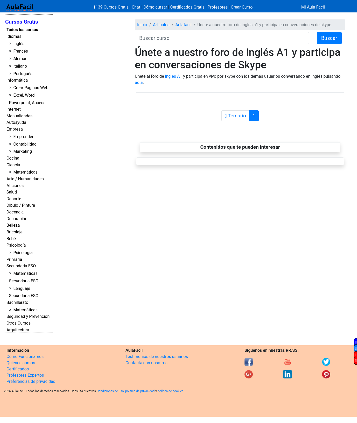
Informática (17, 80)
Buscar (329, 38)
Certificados (17, 369)
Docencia (15, 212)
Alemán (20, 58)
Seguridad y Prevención (28, 316)
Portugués (22, 73)
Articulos (161, 24)
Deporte (13, 198)
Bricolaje (14, 232)
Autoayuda (16, 122)
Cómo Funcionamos (25, 356)
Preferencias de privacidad (30, 381)
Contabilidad (25, 144)
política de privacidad (140, 391)
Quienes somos (20, 362)
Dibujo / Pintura (20, 205)
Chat (136, 7)
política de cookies (171, 391)
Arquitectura (17, 329)
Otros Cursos (18, 323)
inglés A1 (173, 76)
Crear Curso (242, 7)
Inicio (142, 24)
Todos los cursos (22, 29)
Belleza (13, 225)
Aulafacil (183, 24)
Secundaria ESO (21, 265)
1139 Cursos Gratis (111, 7)
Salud (11, 192)
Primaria (14, 259)
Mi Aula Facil (313, 7)
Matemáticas (25, 172)
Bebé (11, 238)
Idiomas (13, 36)
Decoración (16, 218)
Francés (20, 51)
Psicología (16, 245)
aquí (139, 82)
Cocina (12, 158)
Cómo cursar (155, 7)
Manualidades (19, 115)
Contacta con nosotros (146, 362)
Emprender (23, 136)
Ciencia (13, 164)
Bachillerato (17, 302)
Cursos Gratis (21, 22)
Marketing (22, 151)
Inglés (18, 43)
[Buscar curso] (222, 38)
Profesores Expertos (25, 375)
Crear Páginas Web (30, 87)
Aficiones (15, 185)
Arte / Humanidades (25, 178)
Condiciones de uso (110, 391)
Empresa (14, 129)
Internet (13, 109)
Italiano (20, 66)
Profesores (218, 7)
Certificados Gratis (187, 7)
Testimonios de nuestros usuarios (156, 356)
